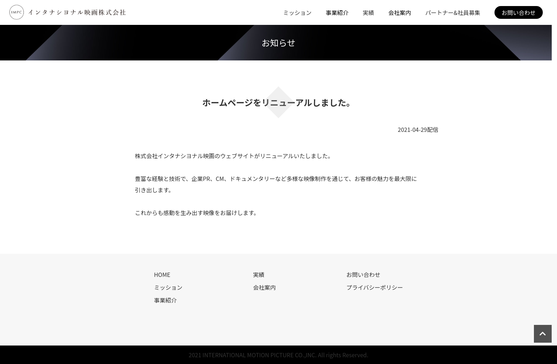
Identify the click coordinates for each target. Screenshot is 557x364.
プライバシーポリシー (374, 287)
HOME (162, 274)
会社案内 (264, 287)
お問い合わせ (519, 12)
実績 (368, 12)
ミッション (297, 12)
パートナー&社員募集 (452, 12)
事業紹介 (165, 300)
